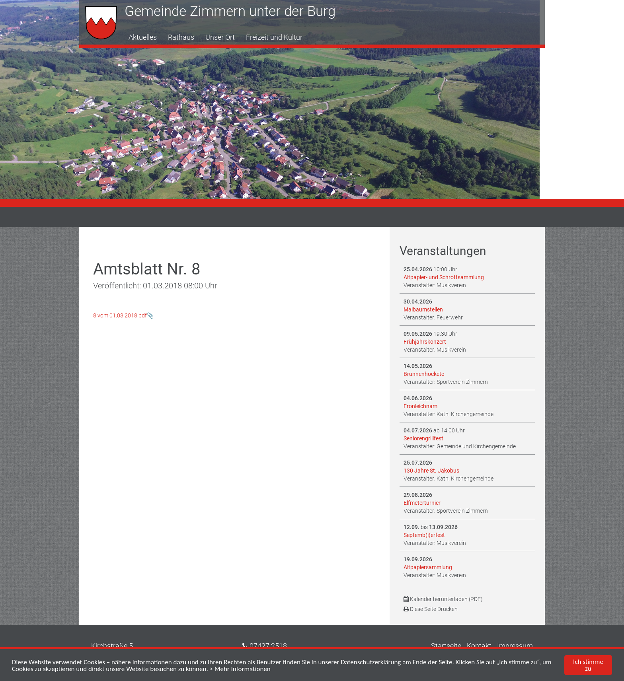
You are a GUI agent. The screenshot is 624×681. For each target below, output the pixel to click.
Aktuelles (143, 37)
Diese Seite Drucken (431, 609)
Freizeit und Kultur (274, 37)
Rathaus (181, 37)
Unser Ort (220, 37)
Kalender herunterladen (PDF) (443, 599)
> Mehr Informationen (240, 671)
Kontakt (479, 646)
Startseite (446, 646)
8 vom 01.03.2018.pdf (120, 315)
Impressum (515, 646)
